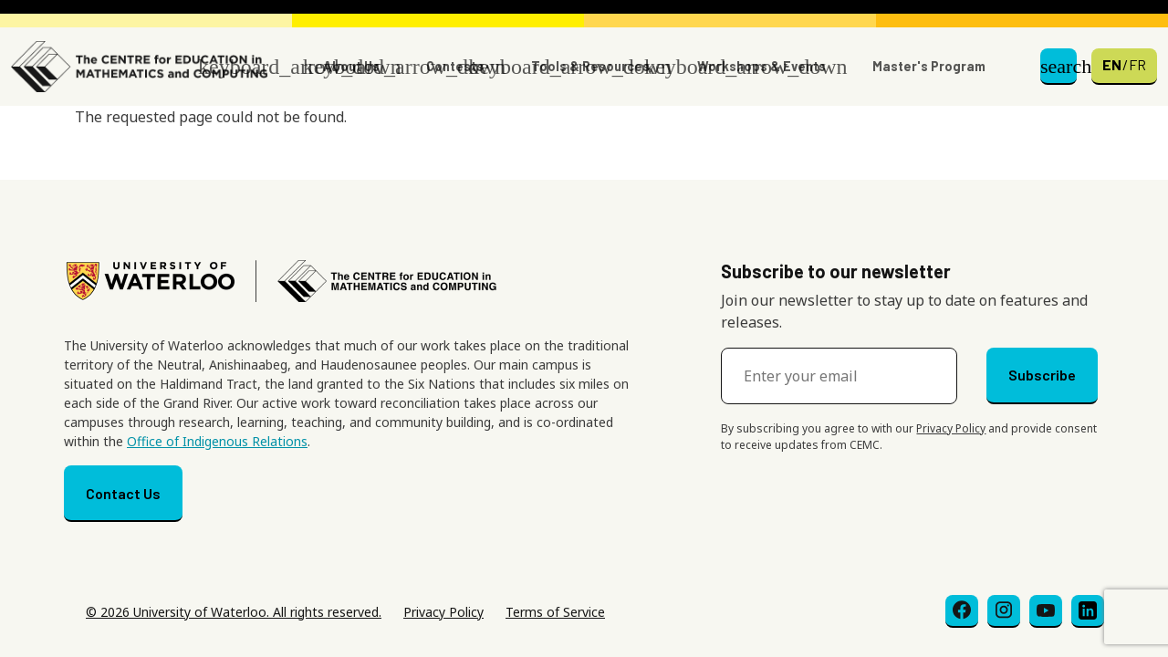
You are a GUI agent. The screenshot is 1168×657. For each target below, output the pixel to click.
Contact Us (123, 493)
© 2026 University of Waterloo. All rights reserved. (233, 611)
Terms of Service (555, 611)
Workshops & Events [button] (761, 66)
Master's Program (929, 66)
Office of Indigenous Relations (217, 441)
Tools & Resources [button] (590, 66)
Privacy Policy (951, 428)
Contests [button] (455, 66)
